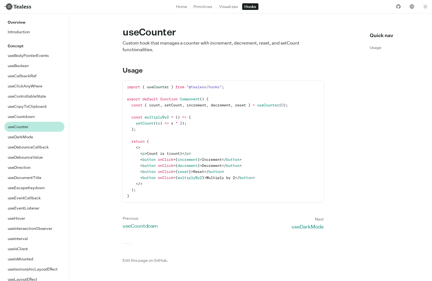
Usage (136, 70)
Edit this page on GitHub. (145, 260)
